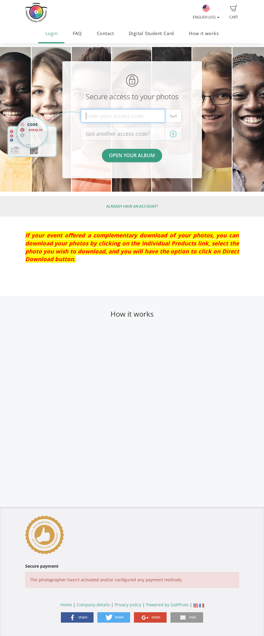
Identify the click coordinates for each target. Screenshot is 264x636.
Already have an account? (132, 206)
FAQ (77, 33)
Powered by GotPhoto (167, 604)
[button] (77, 617)
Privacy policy (128, 604)
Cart (233, 12)
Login (51, 33)
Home (66, 604)
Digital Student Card (151, 33)
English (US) (206, 12)
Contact (105, 33)
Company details (93, 604)
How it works (204, 33)
